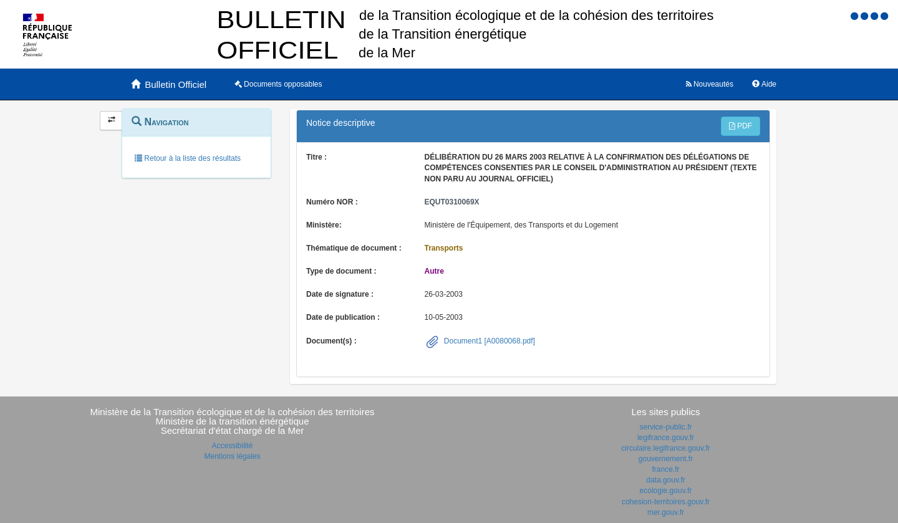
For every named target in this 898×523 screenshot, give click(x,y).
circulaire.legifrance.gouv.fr (665, 448)
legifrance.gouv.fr (665, 437)
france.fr (665, 469)
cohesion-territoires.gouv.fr (666, 501)
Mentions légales (232, 456)
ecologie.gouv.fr (666, 490)
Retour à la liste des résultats (188, 158)
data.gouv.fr (665, 480)
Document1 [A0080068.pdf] (488, 341)
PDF (740, 126)
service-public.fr (665, 427)
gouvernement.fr (666, 458)
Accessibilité (232, 445)
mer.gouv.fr (665, 512)
